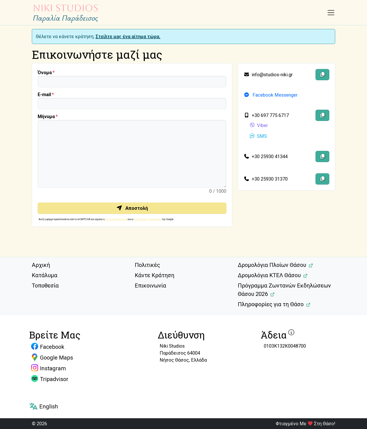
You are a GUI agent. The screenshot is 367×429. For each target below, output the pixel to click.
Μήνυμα (46, 116)
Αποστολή (132, 208)
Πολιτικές (147, 265)
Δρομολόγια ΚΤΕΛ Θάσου (269, 275)
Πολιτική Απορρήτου (116, 219)
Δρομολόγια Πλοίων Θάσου (272, 265)
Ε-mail (44, 94)
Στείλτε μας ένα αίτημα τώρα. (127, 36)
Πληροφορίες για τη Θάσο (271, 304)
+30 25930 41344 (266, 156)
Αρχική (41, 265)
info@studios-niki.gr (268, 74)
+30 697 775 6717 (266, 115)
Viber (258, 125)
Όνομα (45, 72)
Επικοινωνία (150, 285)
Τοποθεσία (45, 285)
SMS (258, 136)
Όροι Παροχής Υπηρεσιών (147, 219)
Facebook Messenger (271, 95)
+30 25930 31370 (266, 179)
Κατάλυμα (44, 275)
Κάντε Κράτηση (154, 275)
